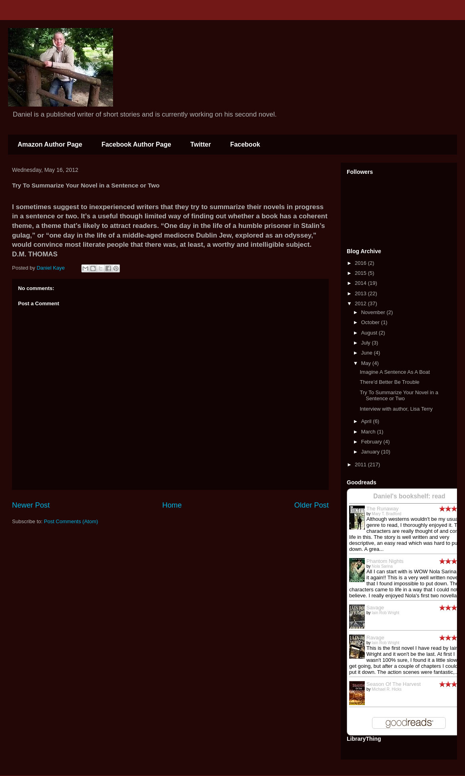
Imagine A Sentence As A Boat (395, 372)
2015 (361, 273)
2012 (361, 303)
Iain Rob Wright (385, 613)
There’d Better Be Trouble (389, 382)
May (366, 363)
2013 (361, 293)
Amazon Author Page (50, 144)
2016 (361, 263)
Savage (375, 608)
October (371, 322)
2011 (361, 465)
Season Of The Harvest (393, 684)
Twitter (200, 144)
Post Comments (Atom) (71, 521)
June (367, 353)
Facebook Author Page (136, 144)
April (367, 421)
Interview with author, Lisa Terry (396, 409)
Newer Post (31, 505)
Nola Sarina (382, 566)
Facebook (245, 144)
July (366, 343)
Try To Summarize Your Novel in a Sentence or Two (399, 395)
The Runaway (382, 509)
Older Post (311, 505)
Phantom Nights (385, 561)
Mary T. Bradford (386, 514)
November (374, 312)
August (370, 333)
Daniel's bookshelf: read (409, 496)
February (372, 442)
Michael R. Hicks (386, 689)
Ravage (375, 638)
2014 (361, 283)
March (369, 432)
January (371, 452)
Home (172, 505)
